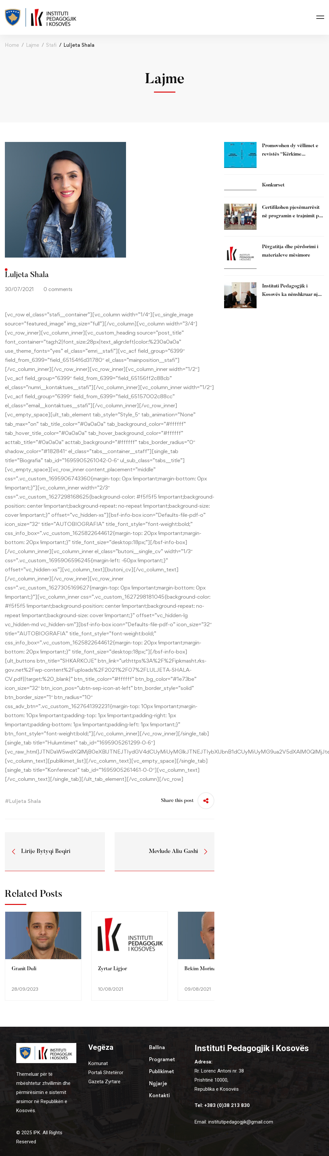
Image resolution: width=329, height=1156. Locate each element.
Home (12, 45)
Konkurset (273, 185)
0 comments (58, 289)
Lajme (32, 45)
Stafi (51, 45)
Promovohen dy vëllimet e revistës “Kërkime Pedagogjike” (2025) (290, 154)
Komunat (98, 1063)
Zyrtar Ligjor (112, 969)
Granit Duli (24, 969)
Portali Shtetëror (105, 1072)
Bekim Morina (200, 969)
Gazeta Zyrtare (104, 1082)
